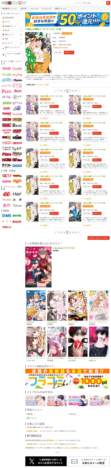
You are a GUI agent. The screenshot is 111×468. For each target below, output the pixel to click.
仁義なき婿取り (52, 300)
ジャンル (57, 458)
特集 (48, 458)
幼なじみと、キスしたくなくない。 (99, 300)
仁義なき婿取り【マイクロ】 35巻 (51, 127)
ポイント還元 (67, 8)
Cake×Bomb (30, 300)
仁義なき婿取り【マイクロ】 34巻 (94, 101)
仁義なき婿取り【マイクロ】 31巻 (51, 74)
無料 (65, 458)
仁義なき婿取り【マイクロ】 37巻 (51, 154)
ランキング (39, 458)
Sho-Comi (62, 16)
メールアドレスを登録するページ (72, 426)
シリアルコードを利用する (13, 29)
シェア (57, 430)
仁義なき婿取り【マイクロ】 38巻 (94, 154)
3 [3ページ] (64, 69)
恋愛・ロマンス (32, 396)
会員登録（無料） (32, 409)
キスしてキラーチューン (97, 336)
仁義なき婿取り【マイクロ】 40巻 (94, 181)
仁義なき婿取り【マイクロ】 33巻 (51, 101)
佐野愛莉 (62, 12)
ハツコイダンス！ (74, 300)
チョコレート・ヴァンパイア (35, 336)
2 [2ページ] (61, 69)
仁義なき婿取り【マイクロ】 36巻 (94, 127)
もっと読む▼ (44, 96)
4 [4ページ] (67, 69)
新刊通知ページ (52, 418)
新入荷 (30, 458)
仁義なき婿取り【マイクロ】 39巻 (51, 181)
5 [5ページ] (70, 69)
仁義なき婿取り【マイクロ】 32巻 (94, 74)
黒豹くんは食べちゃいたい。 (77, 336)
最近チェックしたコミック (80, 458)
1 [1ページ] (58, 69)
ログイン (50, 409)
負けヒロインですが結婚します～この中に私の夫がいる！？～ (57, 336)
